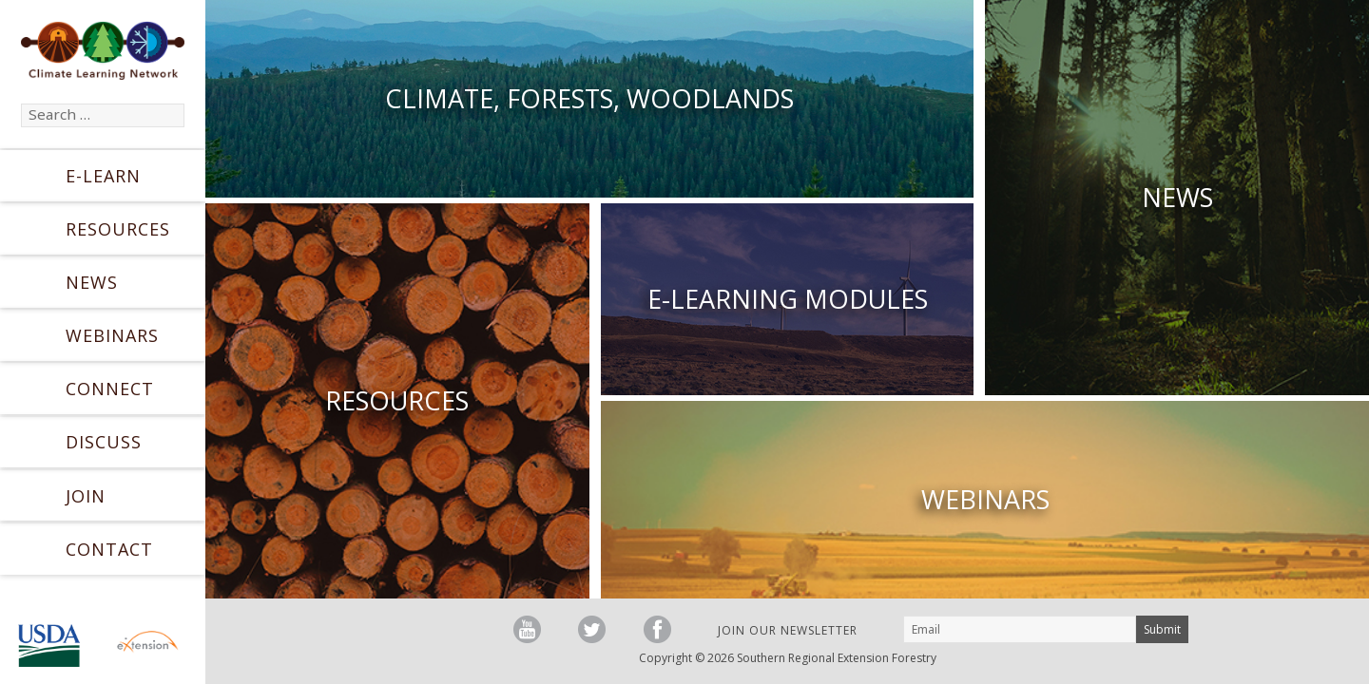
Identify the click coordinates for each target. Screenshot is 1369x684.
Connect (110, 388)
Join (86, 495)
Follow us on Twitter (592, 629)
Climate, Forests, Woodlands (589, 98)
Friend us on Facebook (657, 629)
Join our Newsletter (788, 630)
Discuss (104, 441)
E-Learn (103, 175)
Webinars (112, 335)
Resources (118, 229)
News (92, 282)
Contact (109, 549)
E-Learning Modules (787, 298)
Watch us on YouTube (527, 629)
